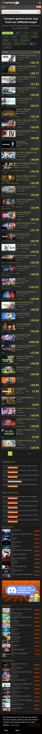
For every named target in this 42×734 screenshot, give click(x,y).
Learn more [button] (15, 725)
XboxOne (25, 40)
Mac (32, 44)
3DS (14, 40)
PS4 (34, 33)
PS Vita (23, 37)
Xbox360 (7, 44)
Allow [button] (17, 730)
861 (29, 453)
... (24, 453)
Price (37, 52)
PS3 (5, 37)
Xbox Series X (20, 44)
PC (18, 33)
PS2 (14, 37)
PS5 (26, 33)
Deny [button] (6, 730)
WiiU (5, 40)
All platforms (7, 33)
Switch (34, 37)
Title (4, 52)
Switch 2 (7, 47)
